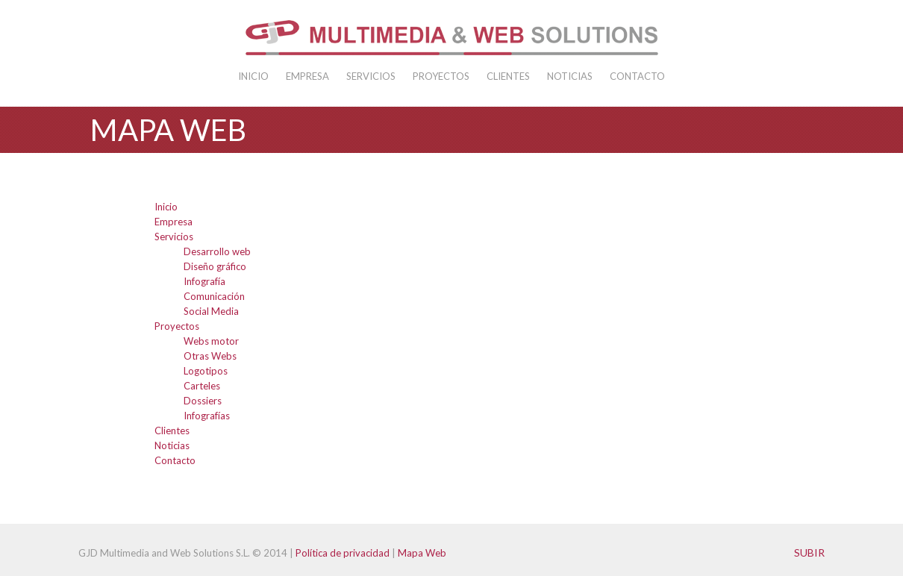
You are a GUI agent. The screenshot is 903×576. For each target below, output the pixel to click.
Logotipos (206, 371)
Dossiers (203, 401)
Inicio (253, 76)
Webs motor (211, 341)
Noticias (570, 76)
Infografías (207, 416)
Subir (809, 552)
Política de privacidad (343, 553)
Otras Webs (210, 356)
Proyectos (441, 76)
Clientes (508, 76)
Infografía (204, 281)
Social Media (211, 311)
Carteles (202, 386)
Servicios (371, 76)
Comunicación (214, 296)
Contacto (637, 76)
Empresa (307, 76)
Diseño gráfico (215, 266)
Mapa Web (422, 553)
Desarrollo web (217, 251)
